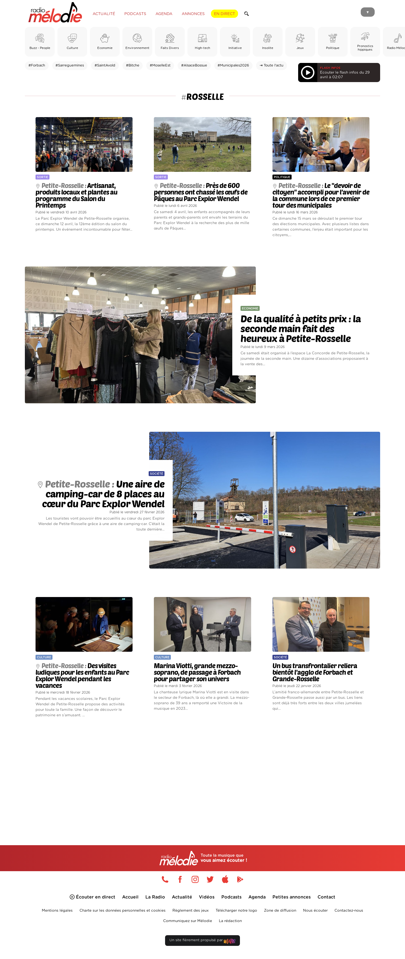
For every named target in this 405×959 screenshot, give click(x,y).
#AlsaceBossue (194, 65)
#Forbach (36, 65)
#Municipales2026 (233, 65)
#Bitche (132, 65)
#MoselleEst (160, 65)
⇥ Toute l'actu (271, 65)
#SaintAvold (105, 65)
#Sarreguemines (69, 65)
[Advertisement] (202, 775)
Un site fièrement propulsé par (202, 941)
